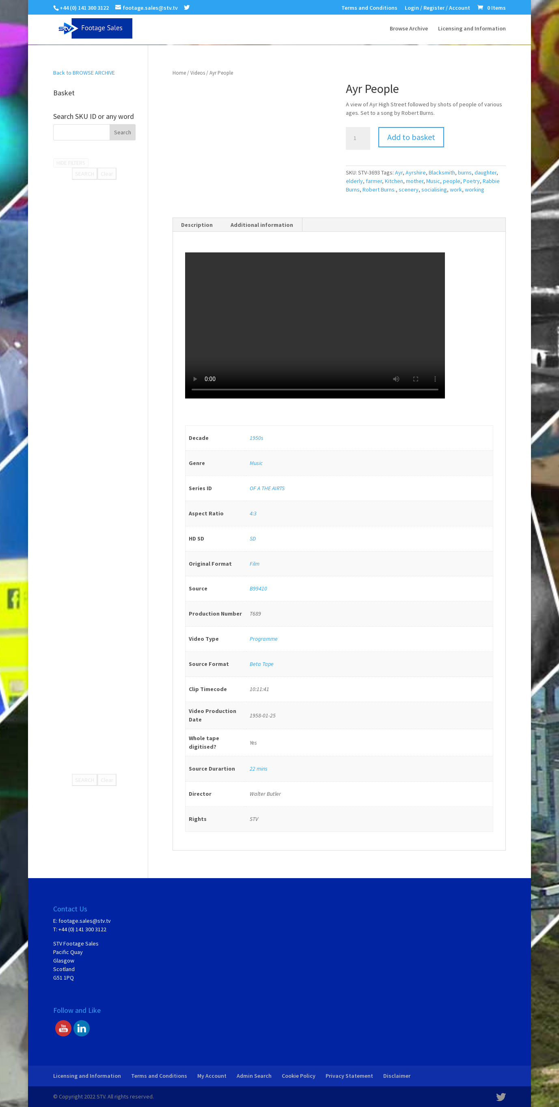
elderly (354, 181)
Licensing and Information (472, 29)
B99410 (258, 588)
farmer (374, 181)
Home (179, 72)
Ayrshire (416, 172)
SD (253, 538)
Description (197, 224)
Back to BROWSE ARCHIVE (84, 72)
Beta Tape (262, 664)
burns (465, 172)
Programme (264, 638)
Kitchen (394, 181)
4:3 (253, 513)
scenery (409, 189)
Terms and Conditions (369, 8)
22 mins (259, 768)
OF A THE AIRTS (267, 488)
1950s (256, 438)
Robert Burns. (379, 189)
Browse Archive (409, 29)
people (451, 181)
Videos (197, 72)
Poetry (471, 181)
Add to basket (411, 137)
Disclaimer (396, 1075)
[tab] (197, 225)
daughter (485, 172)
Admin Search (254, 1075)
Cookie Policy (298, 1075)
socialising (434, 189)
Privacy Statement (349, 1075)
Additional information (262, 224)
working (474, 189)
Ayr (399, 172)
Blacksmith (442, 172)
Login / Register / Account (437, 8)
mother (414, 181)
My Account (212, 1075)
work (456, 189)
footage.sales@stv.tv (84, 920)
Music (433, 181)
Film (254, 563)
